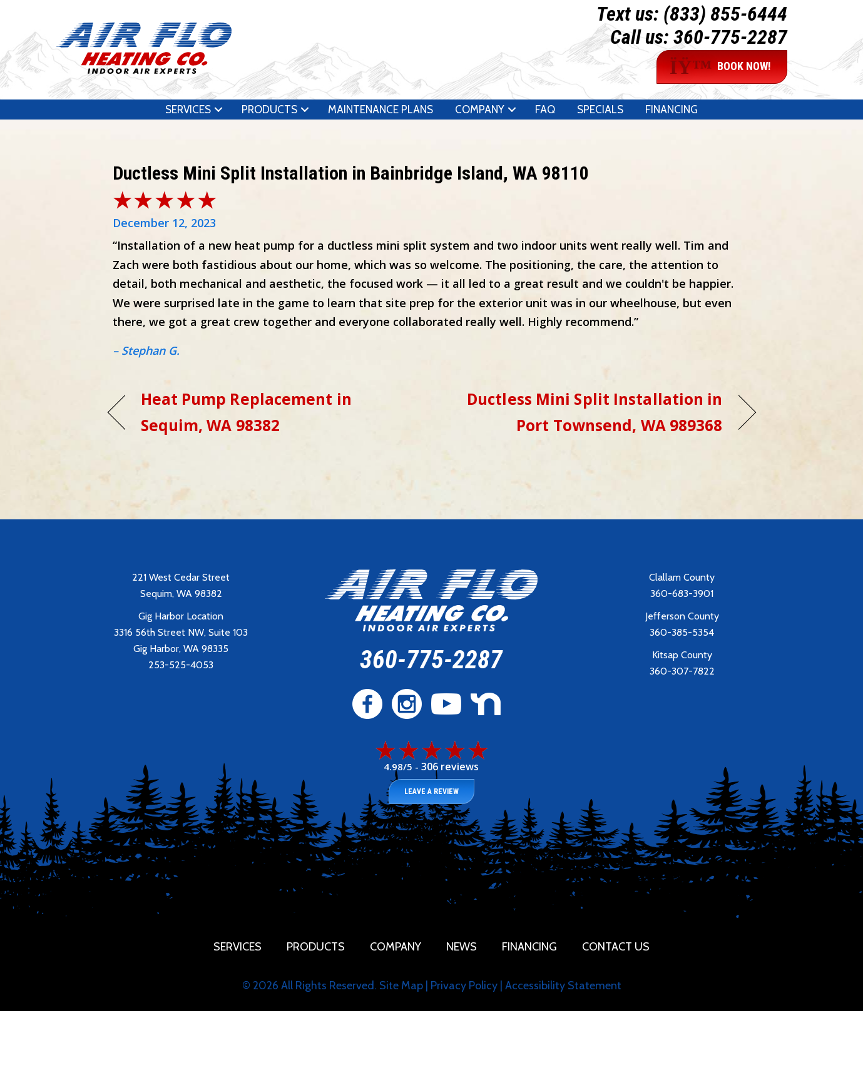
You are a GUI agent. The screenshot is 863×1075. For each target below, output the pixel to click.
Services (188, 109)
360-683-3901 (681, 593)
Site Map (401, 985)
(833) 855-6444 (725, 14)
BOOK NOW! (720, 67)
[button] (218, 109)
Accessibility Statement (563, 985)
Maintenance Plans (380, 109)
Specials (600, 109)
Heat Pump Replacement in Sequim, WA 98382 (246, 412)
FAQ (545, 109)
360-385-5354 (682, 632)
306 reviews (450, 766)
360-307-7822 (682, 671)
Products (269, 109)
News (461, 947)
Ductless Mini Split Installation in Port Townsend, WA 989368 (586, 412)
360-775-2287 (730, 37)
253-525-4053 (180, 665)
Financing (671, 109)
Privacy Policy (464, 985)
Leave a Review (431, 791)
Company (479, 109)
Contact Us (616, 947)
